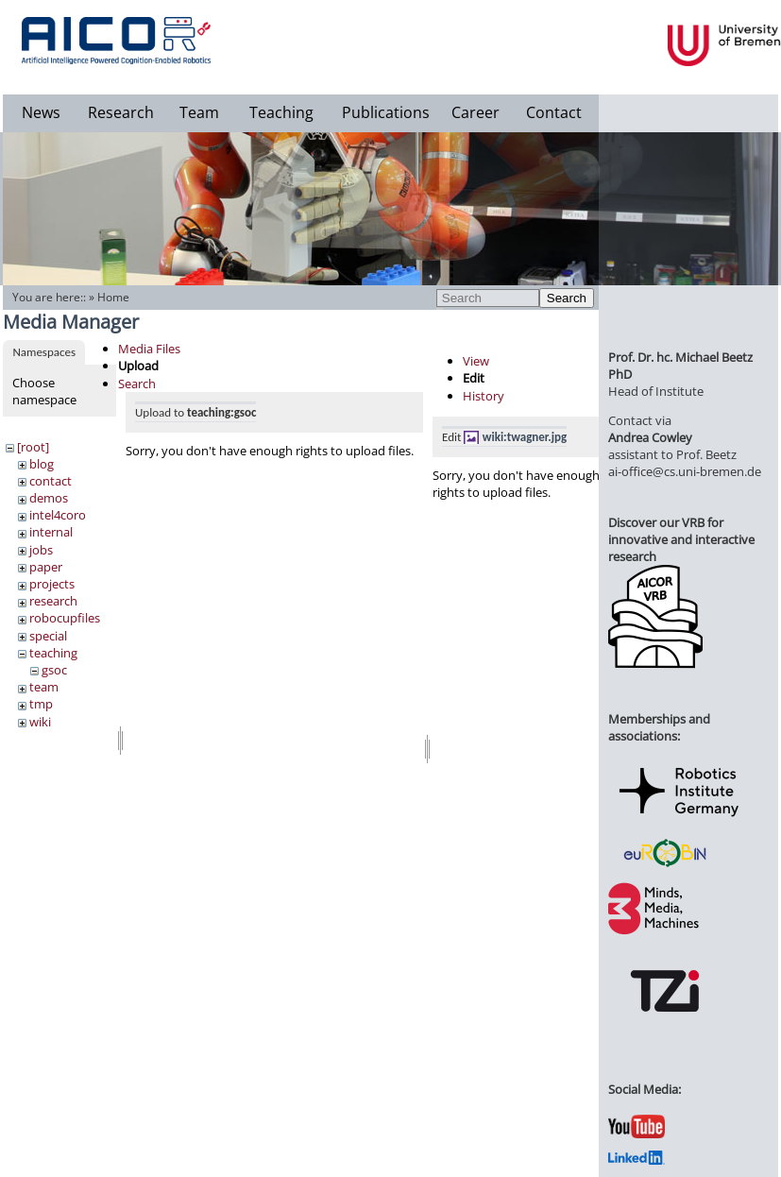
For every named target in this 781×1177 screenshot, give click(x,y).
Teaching (281, 112)
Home (113, 297)
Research (121, 112)
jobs (41, 549)
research (53, 600)
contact (50, 480)
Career (475, 112)
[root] (33, 446)
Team (199, 112)
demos (48, 497)
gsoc (54, 669)
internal (51, 531)
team (44, 686)
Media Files (149, 348)
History (483, 395)
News (41, 112)
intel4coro (57, 514)
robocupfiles (64, 617)
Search (566, 298)
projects (52, 583)
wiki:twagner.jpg (525, 437)
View (476, 360)
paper (45, 566)
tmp (41, 703)
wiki (40, 721)
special (48, 635)
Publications (386, 112)
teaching (53, 652)
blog (41, 463)
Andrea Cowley (650, 437)
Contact (554, 112)
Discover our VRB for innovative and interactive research (681, 539)
